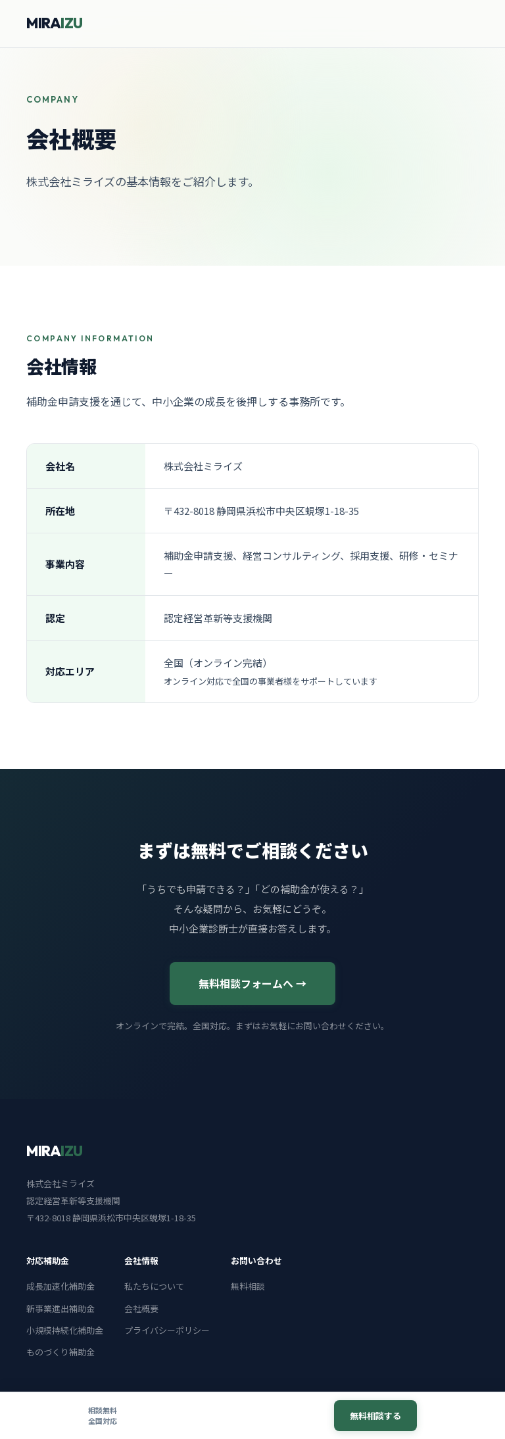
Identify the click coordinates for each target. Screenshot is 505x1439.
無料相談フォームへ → (252, 983)
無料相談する (375, 1415)
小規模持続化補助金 (64, 1330)
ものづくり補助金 (60, 1352)
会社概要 (141, 1308)
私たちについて (154, 1286)
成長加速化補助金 (60, 1286)
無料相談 (248, 1286)
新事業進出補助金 (60, 1308)
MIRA (54, 23)
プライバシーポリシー (167, 1330)
